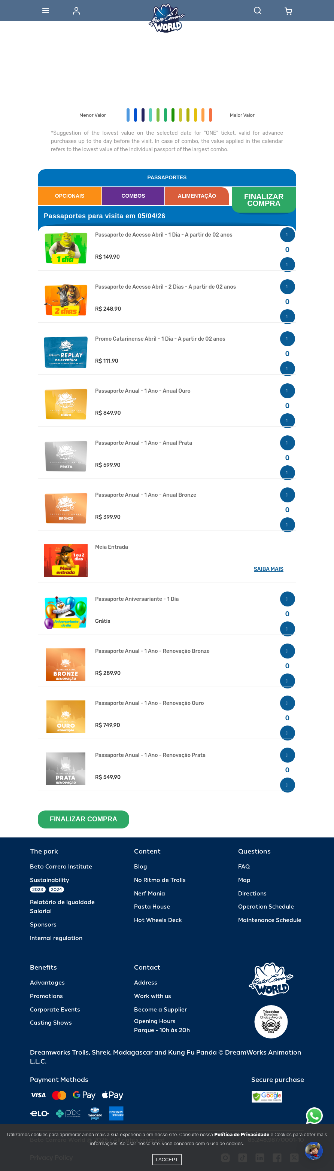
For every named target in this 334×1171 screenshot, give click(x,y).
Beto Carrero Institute (61, 866)
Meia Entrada (111, 547)
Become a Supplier (160, 1009)
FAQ (244, 866)
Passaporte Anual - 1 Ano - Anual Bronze (145, 495)
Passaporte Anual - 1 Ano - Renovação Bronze (152, 651)
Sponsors (43, 924)
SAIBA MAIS (268, 569)
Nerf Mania (149, 893)
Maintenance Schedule (269, 920)
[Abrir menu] (45, 10)
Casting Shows (51, 1022)
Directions (252, 893)
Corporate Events (55, 1009)
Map (244, 880)
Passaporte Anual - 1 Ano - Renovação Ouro (149, 703)
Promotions (46, 996)
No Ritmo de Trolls (160, 880)
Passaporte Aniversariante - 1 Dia (137, 599)
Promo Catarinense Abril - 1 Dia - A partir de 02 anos (160, 339)
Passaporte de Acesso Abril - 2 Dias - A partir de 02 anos (165, 287)
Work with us (152, 996)
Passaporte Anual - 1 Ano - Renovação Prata (150, 755)
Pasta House (152, 906)
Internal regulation (56, 938)
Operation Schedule (266, 906)
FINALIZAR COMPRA (265, 199)
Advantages (47, 982)
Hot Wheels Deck (158, 920)
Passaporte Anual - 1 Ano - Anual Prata (143, 443)
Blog (140, 866)
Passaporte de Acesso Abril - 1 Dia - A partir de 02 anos (164, 235)
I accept (167, 1159)
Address (145, 982)
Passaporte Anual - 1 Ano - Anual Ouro (143, 391)
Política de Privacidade (241, 1134)
